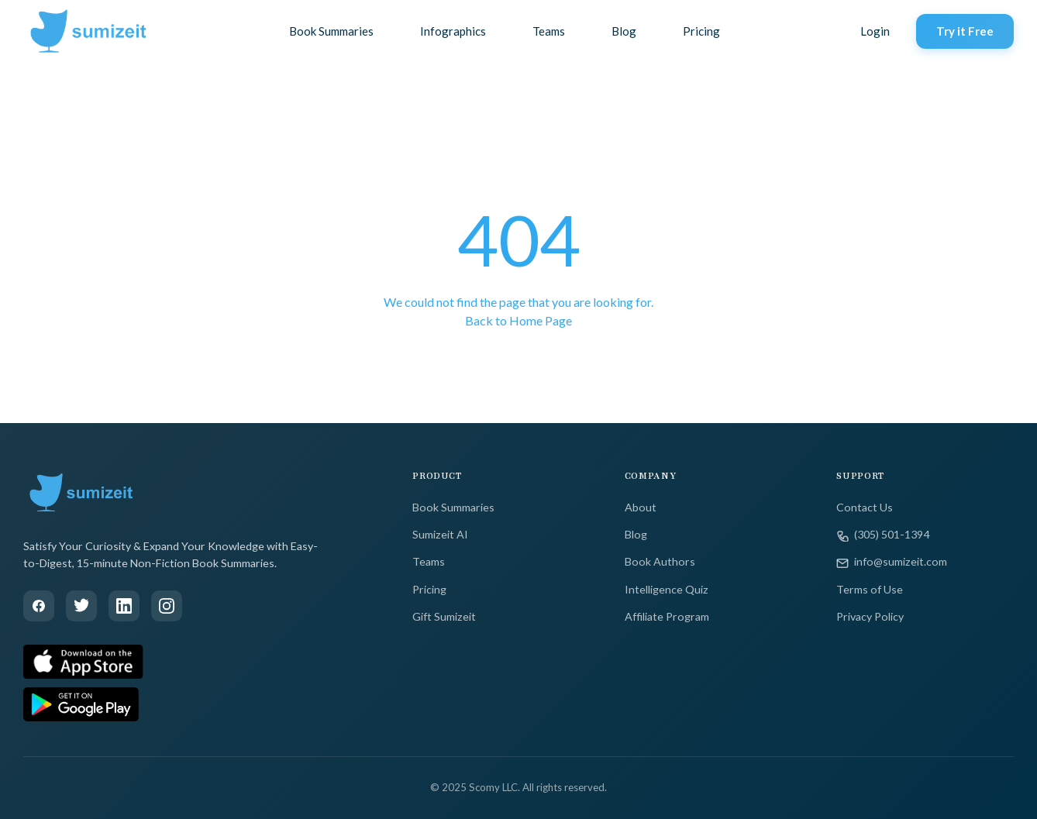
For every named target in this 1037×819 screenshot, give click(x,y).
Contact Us (864, 507)
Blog (624, 31)
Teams (548, 31)
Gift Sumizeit (444, 616)
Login (875, 31)
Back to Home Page (518, 320)
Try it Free (965, 31)
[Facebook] (38, 605)
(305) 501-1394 (882, 535)
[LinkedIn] (124, 605)
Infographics (453, 31)
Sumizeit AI (440, 534)
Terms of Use (869, 589)
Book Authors (660, 561)
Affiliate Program (667, 616)
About (640, 507)
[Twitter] (81, 605)
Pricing (701, 31)
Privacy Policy (870, 616)
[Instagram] (166, 605)
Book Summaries (331, 31)
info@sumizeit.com (891, 562)
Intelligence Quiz (666, 589)
